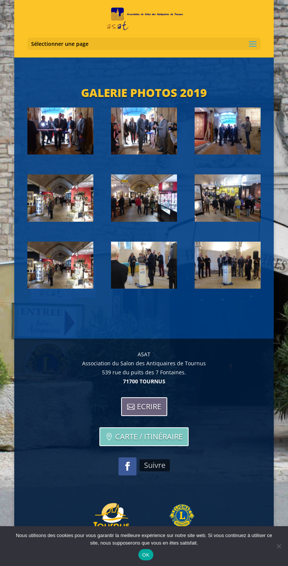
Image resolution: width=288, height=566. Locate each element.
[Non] (278, 546)
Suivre (154, 465)
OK (145, 555)
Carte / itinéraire (149, 436)
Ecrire (149, 406)
